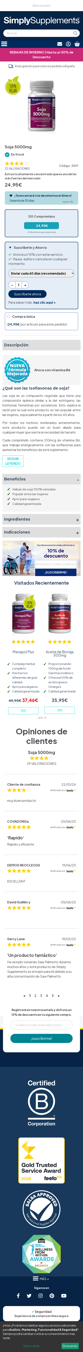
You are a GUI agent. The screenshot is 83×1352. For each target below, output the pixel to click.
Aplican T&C (68, 201)
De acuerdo (70, 1346)
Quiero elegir (31, 1346)
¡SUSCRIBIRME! (56, 572)
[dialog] (41, 1336)
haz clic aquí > (44, 302)
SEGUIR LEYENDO (13, 461)
